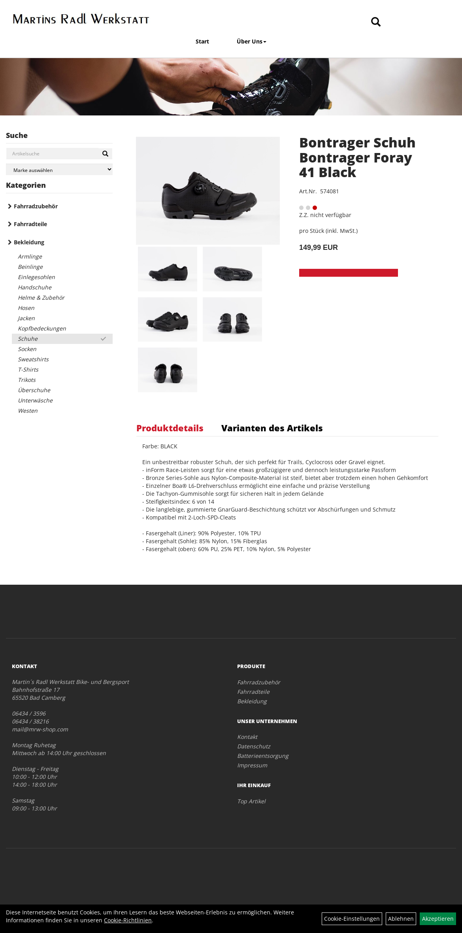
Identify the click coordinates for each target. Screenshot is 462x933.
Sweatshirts (33, 359)
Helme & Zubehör (41, 297)
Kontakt (247, 736)
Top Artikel (251, 801)
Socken (27, 349)
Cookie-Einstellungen (352, 918)
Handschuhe (34, 287)
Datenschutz (253, 746)
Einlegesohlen (36, 277)
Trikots (27, 379)
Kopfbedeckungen (42, 328)
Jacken (26, 318)
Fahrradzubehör (36, 206)
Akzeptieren (438, 918)
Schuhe (28, 338)
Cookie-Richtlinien (128, 920)
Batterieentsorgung (263, 755)
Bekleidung (29, 242)
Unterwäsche (35, 400)
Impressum (252, 765)
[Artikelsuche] (376, 22)
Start (202, 41)
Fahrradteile (30, 224)
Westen (28, 410)
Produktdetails (170, 428)
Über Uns (251, 41)
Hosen (26, 308)
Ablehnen (401, 918)
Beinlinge (30, 266)
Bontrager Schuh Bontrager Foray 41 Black (357, 157)
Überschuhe (34, 390)
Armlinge (30, 256)
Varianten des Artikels (272, 428)
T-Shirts (28, 369)
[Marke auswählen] (59, 169)
